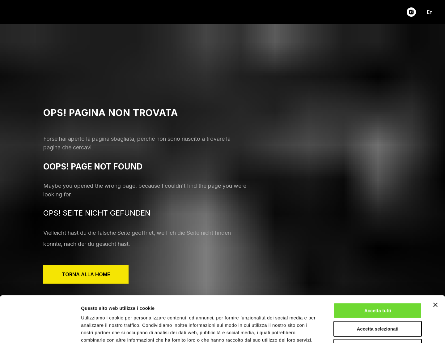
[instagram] (411, 12)
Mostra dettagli (325, 330)
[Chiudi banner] (435, 261)
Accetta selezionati (377, 285)
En (430, 12)
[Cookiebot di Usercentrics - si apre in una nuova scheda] (40, 331)
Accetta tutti (377, 267)
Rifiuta (378, 303)
